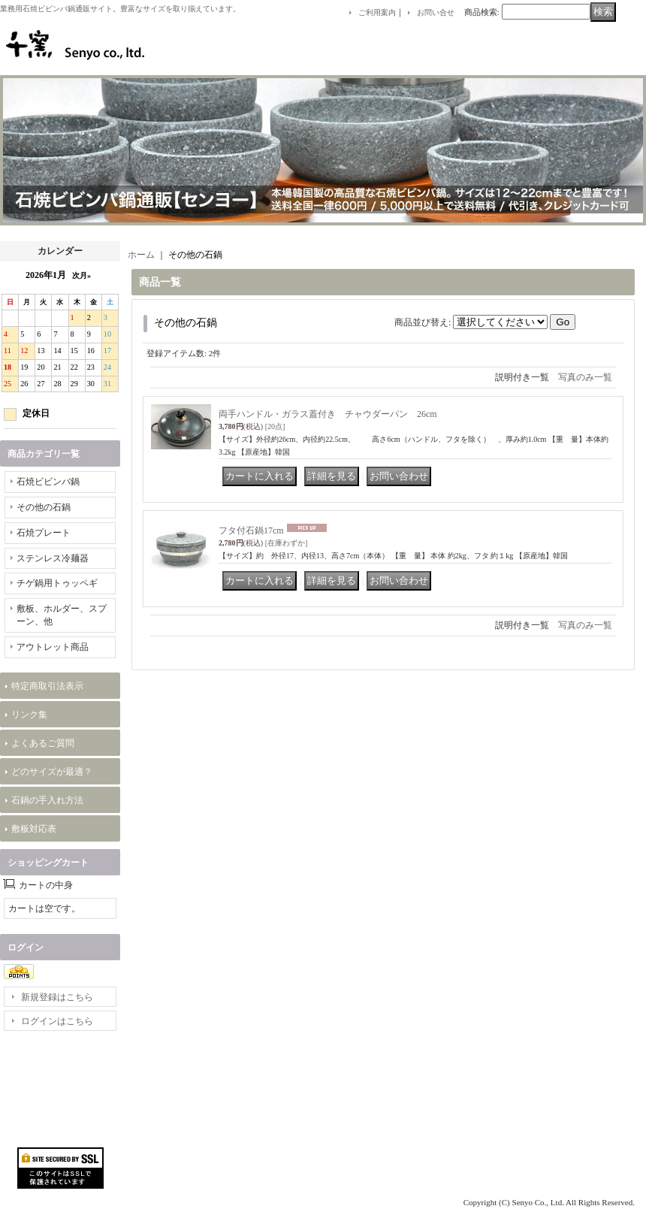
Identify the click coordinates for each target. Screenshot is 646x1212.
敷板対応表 (33, 829)
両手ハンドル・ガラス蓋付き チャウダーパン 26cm (328, 414)
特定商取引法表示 (47, 686)
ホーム (141, 254)
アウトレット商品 (53, 647)
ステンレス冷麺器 (53, 558)
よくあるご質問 (42, 743)
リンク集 (29, 714)
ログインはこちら (57, 1021)
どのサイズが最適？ (51, 771)
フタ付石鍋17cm (251, 530)
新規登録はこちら (57, 997)
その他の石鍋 (44, 507)
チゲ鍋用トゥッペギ (57, 583)
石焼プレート (44, 532)
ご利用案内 (377, 12)
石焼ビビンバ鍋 (48, 481)
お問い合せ (435, 12)
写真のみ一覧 (585, 377)
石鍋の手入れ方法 (47, 800)
